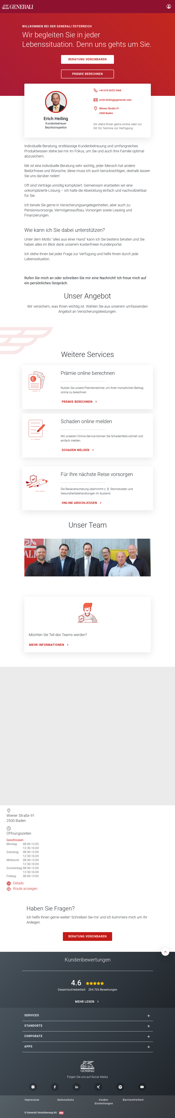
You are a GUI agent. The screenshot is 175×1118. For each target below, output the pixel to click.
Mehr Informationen (46, 645)
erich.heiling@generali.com (115, 99)
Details (18, 883)
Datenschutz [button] (65, 1099)
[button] (148, 1016)
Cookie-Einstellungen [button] (104, 1101)
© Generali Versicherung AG (40, 1112)
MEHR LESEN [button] (84, 1001)
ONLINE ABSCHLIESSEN (79, 503)
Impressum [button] (32, 1099)
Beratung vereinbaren (87, 59)
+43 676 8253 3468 (110, 90)
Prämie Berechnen (87, 74)
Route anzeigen (25, 888)
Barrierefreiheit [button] (133, 1099)
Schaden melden (75, 450)
